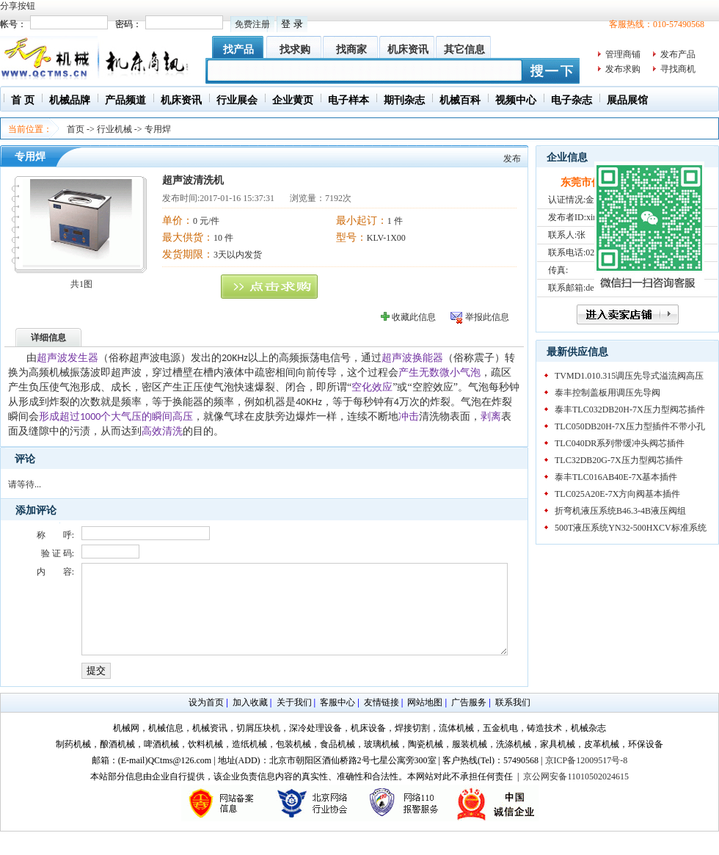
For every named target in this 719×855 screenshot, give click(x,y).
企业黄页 (292, 100)
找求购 (295, 49)
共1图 (81, 284)
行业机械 (114, 129)
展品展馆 (627, 100)
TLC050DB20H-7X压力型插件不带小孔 (630, 426)
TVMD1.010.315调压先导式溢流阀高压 (629, 376)
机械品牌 (69, 100)
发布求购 (622, 69)
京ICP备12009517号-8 (586, 778)
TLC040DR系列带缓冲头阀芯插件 (620, 443)
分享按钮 (17, 6)
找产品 (238, 49)
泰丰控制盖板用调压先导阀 (607, 393)
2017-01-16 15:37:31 (237, 198)
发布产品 (678, 54)
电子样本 (348, 100)
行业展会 (237, 100)
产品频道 (125, 100)
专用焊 (158, 129)
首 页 (22, 100)
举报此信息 (487, 317)
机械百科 (460, 100)
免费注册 (252, 24)
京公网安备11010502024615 (576, 794)
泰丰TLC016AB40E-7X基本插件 (616, 477)
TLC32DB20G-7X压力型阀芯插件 (619, 460)
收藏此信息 (414, 317)
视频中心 (515, 100)
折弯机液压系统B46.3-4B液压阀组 (620, 511)
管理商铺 (622, 54)
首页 (75, 129)
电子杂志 (571, 100)
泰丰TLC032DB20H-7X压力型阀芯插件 (630, 409)
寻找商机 (678, 69)
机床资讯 (407, 49)
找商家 (351, 49)
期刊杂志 (404, 100)
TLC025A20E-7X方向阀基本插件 (617, 494)
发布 (512, 158)
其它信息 (464, 49)
